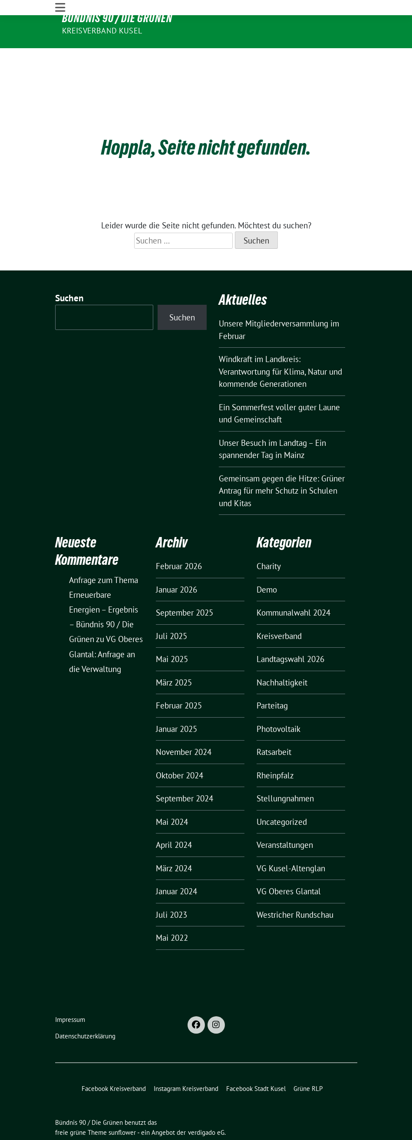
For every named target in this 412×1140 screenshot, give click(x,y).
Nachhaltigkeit (282, 656)
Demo (267, 563)
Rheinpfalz (275, 749)
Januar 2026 (176, 563)
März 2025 (174, 656)
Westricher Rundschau (295, 888)
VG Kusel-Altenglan (291, 842)
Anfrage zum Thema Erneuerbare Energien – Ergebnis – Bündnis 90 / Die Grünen (103, 583)
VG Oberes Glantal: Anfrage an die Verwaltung (106, 628)
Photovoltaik (278, 703)
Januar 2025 (176, 703)
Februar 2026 (179, 540)
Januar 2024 (176, 865)
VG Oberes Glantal (289, 865)
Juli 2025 (171, 610)
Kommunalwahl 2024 (293, 586)
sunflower (122, 1106)
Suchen (69, 272)
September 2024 (184, 772)
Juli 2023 (171, 888)
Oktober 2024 (179, 749)
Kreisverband (279, 610)
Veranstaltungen (285, 819)
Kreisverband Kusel (102, 31)
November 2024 (183, 726)
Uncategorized (282, 796)
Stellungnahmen (285, 772)
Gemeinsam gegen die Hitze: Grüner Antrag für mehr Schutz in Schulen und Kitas (282, 464)
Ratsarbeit (274, 726)
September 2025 (184, 586)
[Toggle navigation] (60, 55)
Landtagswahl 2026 (290, 633)
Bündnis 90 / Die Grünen (117, 18)
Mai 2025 (172, 633)
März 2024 (174, 842)
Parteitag (272, 679)
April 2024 (174, 819)
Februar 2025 (179, 679)
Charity (269, 540)
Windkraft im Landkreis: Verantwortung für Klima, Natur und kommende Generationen (280, 345)
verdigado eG (206, 1106)
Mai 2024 (172, 796)
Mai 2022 (172, 911)
